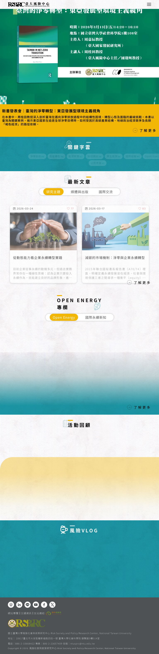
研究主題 (53, 191)
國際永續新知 (95, 317)
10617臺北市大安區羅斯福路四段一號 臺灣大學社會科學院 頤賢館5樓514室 (58, 638)
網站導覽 (13, 613)
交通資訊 (26, 613)
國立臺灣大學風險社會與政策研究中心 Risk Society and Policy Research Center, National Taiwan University (69, 633)
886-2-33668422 (25, 643)
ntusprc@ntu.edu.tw (82, 643)
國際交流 (106, 191)
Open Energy (64, 317)
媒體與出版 (79, 191)
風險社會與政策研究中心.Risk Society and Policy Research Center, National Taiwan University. (82, 648)
